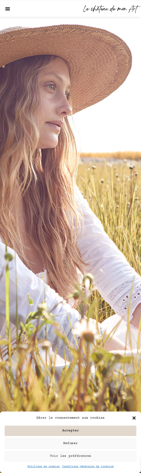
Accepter (70, 431)
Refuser (70, 443)
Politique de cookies (43, 466)
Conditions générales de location (88, 466)
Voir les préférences (70, 456)
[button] (134, 418)
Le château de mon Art (110, 9)
